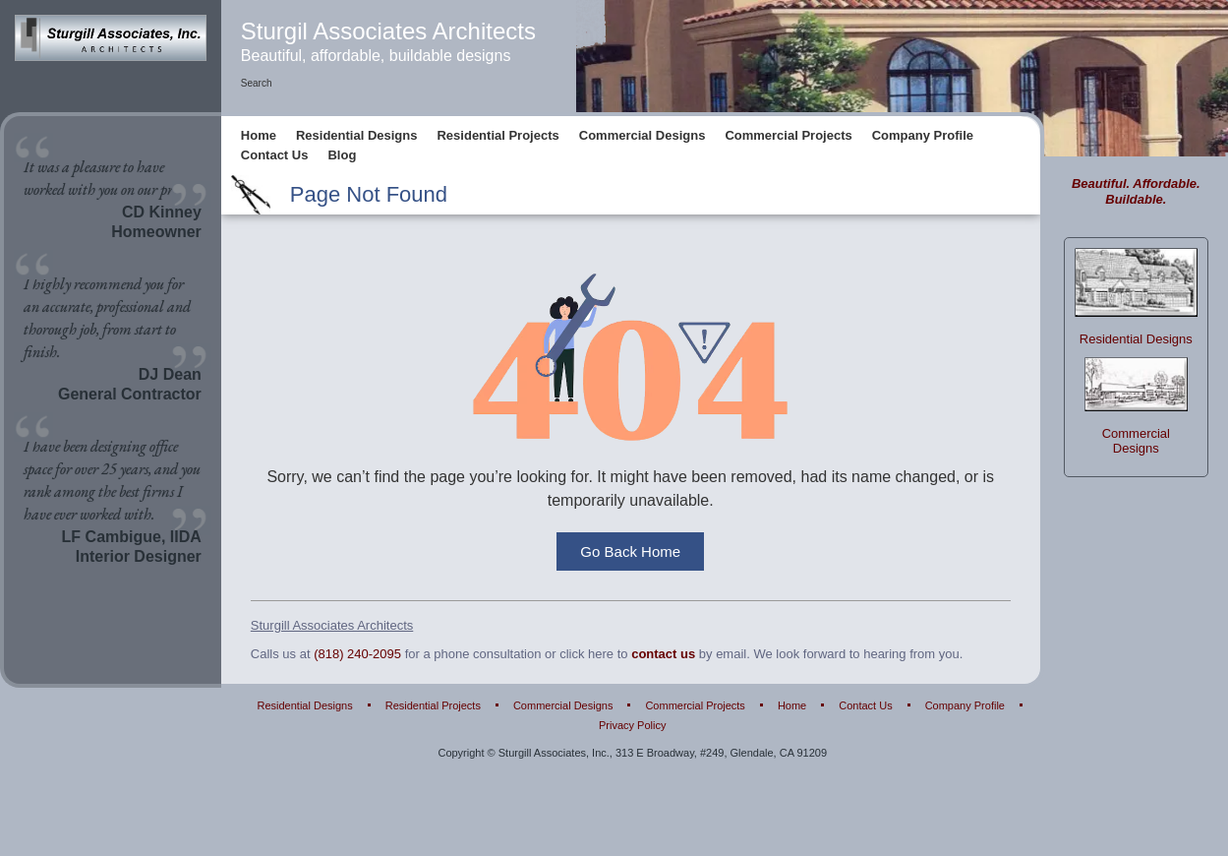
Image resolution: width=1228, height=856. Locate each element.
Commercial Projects (788, 136)
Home (258, 136)
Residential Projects (497, 136)
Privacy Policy (632, 727)
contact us (663, 654)
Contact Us (275, 156)
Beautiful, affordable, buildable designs (376, 55)
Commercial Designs (642, 136)
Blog (341, 156)
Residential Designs (357, 136)
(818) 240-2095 (357, 654)
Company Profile (922, 136)
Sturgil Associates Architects (388, 31)
